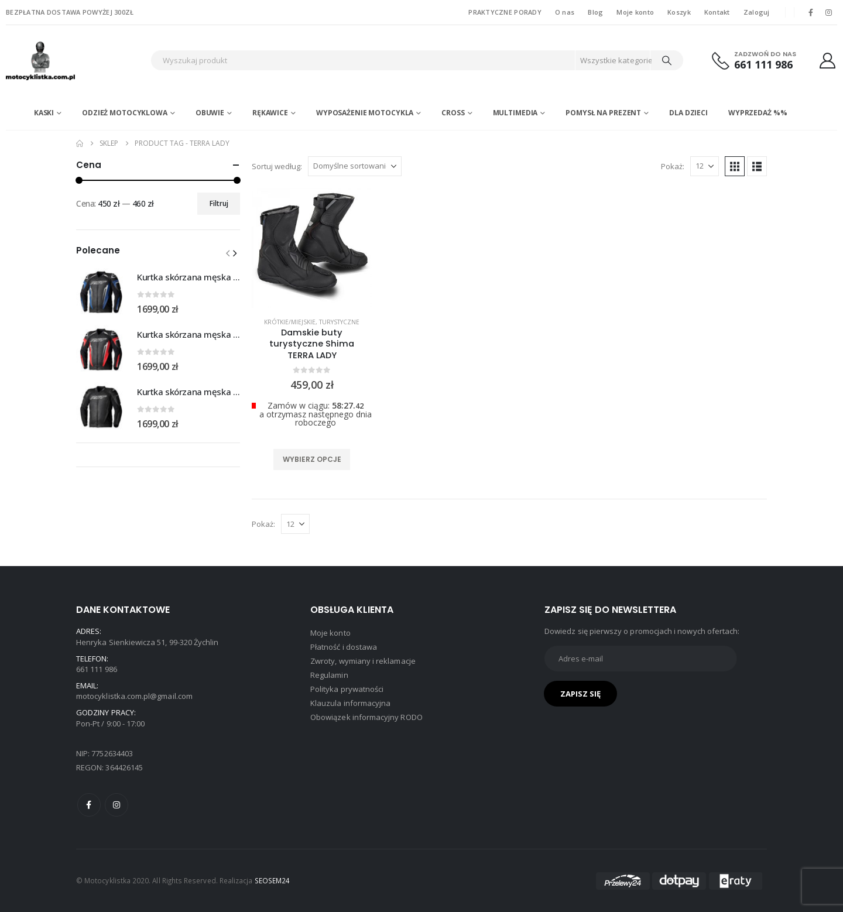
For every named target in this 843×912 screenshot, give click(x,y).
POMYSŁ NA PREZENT (603, 113)
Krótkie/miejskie (290, 322)
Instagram (116, 805)
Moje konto (635, 12)
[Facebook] (810, 12)
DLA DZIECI (688, 113)
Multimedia (515, 113)
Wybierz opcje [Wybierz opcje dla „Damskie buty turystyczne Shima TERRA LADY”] (312, 459)
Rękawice (270, 113)
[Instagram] (829, 12)
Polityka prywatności (346, 689)
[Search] (666, 60)
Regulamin (329, 675)
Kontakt (717, 12)
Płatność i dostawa (343, 647)
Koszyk (679, 12)
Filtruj (219, 203)
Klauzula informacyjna (350, 703)
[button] (735, 166)
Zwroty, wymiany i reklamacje (363, 661)
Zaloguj (756, 12)
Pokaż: (672, 166)
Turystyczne (339, 322)
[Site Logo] (75, 60)
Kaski (44, 113)
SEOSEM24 (272, 880)
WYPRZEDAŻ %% (757, 113)
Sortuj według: (277, 166)
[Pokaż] (704, 166)
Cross (452, 113)
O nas (564, 12)
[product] (312, 248)
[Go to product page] (100, 292)
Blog (595, 12)
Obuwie (210, 113)
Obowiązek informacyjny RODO (366, 717)
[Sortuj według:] (355, 166)
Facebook (89, 805)
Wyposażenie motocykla (364, 113)
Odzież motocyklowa (124, 113)
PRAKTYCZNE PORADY (505, 12)
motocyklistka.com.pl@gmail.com (134, 696)
